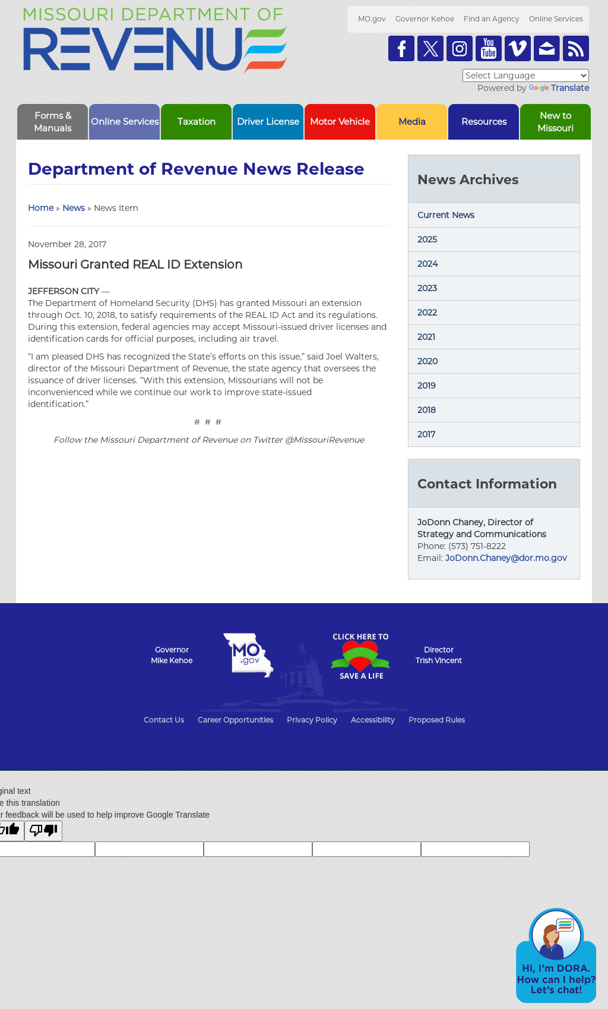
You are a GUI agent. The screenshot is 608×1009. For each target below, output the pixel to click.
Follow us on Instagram (459, 48)
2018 (426, 410)
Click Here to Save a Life (360, 656)
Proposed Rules (436, 719)
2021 (426, 337)
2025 (427, 239)
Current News (445, 215)
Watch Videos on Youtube (489, 48)
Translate (559, 88)
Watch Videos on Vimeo (518, 48)
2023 (427, 288)
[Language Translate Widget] (526, 75)
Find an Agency (492, 18)
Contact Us (164, 719)
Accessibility (373, 719)
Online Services (556, 18)
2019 (426, 385)
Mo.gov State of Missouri (248, 655)
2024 (427, 263)
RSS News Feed (576, 48)
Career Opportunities (235, 719)
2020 (427, 361)
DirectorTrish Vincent (439, 655)
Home (40, 208)
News (73, 208)
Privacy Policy (312, 719)
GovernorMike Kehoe (171, 655)
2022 (427, 312)
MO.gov (372, 18)
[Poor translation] (43, 831)
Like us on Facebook (401, 48)
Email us (547, 48)
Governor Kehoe (424, 18)
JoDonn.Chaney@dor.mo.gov (506, 558)
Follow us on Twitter (430, 48)
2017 (426, 434)
